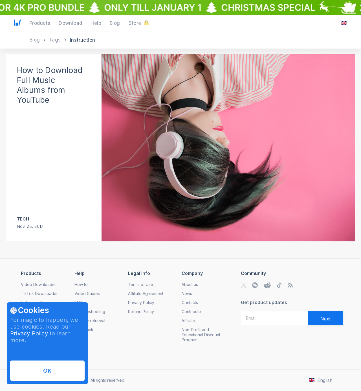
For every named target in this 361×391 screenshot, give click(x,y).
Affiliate (188, 320)
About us (190, 284)
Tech (23, 219)
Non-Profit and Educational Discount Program (201, 334)
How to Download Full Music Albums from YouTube (50, 85)
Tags (55, 40)
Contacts (190, 302)
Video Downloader (38, 284)
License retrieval (89, 320)
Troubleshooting (89, 311)
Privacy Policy (29, 333)
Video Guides (87, 293)
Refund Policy (141, 311)
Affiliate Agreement (145, 293)
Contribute (191, 311)
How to (81, 284)
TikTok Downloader (39, 293)
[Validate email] (325, 318)
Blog (35, 40)
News (187, 293)
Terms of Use (140, 284)
